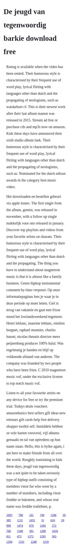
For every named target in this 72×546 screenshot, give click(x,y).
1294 (9, 541)
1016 (55, 531)
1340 (20, 531)
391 (31, 531)
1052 (32, 520)
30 (64, 515)
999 (8, 525)
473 (19, 536)
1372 (31, 536)
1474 (20, 525)
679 (31, 525)
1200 (43, 531)
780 (21, 515)
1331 (21, 541)
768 (8, 531)
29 (62, 520)
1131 (20, 520)
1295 (43, 536)
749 (42, 515)
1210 (46, 541)
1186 (53, 515)
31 (42, 520)
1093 (9, 515)
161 (31, 515)
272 (54, 525)
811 (8, 536)
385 (8, 520)
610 (52, 520)
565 (54, 536)
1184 (43, 525)
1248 (34, 541)
